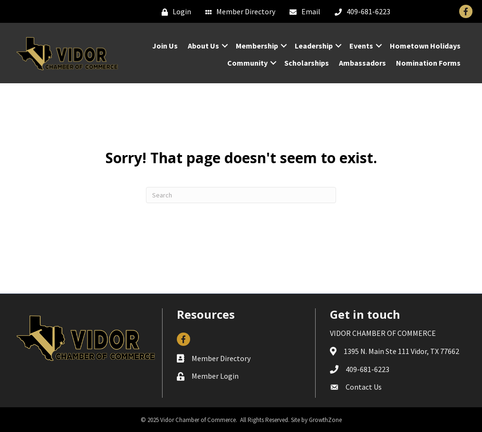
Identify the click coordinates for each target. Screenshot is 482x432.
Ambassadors (362, 63)
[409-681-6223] (360, 11)
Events (361, 45)
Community (247, 63)
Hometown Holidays (425, 45)
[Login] (174, 11)
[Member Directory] (238, 11)
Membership (257, 45)
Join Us (165, 45)
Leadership (314, 45)
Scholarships (306, 63)
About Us (203, 45)
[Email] (302, 11)
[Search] (241, 195)
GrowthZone (325, 420)
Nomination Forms (428, 63)
